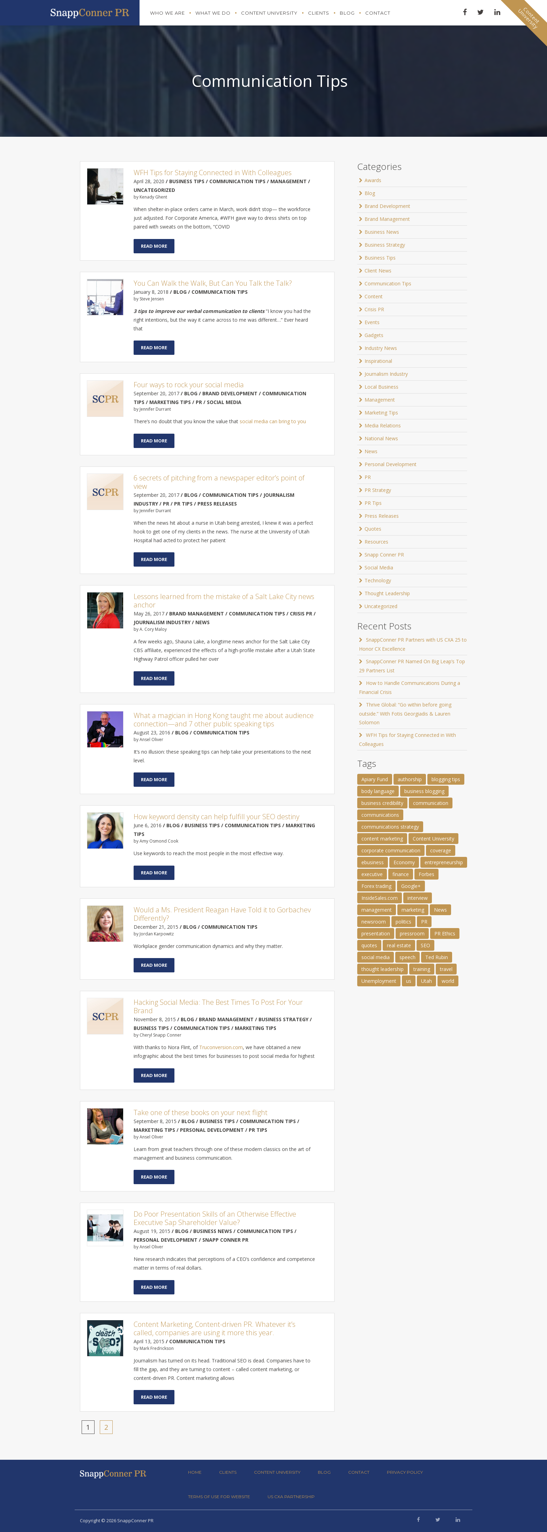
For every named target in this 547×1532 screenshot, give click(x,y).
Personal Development (391, 464)
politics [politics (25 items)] (403, 921)
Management (380, 399)
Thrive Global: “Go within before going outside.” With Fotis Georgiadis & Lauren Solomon (405, 713)
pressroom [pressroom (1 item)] (412, 933)
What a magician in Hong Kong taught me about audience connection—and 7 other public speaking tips (224, 719)
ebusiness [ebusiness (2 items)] (372, 862)
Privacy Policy (405, 1472)
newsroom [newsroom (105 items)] (373, 921)
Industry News (381, 348)
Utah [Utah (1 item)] (426, 981)
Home (195, 1472)
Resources (376, 541)
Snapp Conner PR (384, 554)
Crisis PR (374, 309)
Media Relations (383, 425)
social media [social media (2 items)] (375, 957)
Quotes (373, 528)
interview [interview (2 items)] (417, 898)
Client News (378, 270)
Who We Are (167, 13)
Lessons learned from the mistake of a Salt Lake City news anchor (224, 601)
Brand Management (387, 219)
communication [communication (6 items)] (430, 803)
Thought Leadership (387, 593)
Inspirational (378, 361)
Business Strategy (385, 244)
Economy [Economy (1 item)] (404, 862)
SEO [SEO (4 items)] (425, 945)
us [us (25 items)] (408, 981)
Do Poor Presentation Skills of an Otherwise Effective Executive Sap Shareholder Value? (215, 1218)
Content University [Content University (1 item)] (433, 838)
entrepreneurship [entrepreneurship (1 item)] (444, 862)
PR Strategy (378, 490)
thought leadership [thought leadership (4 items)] (382, 969)
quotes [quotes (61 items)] (369, 945)
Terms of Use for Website (219, 1496)
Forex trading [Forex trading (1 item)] (376, 886)
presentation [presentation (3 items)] (375, 933)
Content (374, 296)
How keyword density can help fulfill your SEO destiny (216, 816)
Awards (373, 180)
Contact (377, 13)
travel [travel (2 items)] (446, 969)
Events (372, 322)
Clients (318, 13)
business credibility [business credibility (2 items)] (382, 803)
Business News (382, 232)
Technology (378, 580)
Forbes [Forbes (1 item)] (426, 874)
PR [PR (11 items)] (424, 921)
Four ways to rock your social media (189, 384)
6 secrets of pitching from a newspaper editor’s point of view (219, 482)
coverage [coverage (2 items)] (440, 850)
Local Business (381, 386)
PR (368, 477)
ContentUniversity (529, 18)
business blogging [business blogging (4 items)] (424, 791)
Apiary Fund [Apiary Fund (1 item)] (374, 779)
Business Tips (380, 257)
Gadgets (374, 335)
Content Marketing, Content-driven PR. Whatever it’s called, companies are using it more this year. (214, 1328)
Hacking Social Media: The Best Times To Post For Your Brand (218, 1006)
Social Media (379, 567)
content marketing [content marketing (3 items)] (382, 838)
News (371, 451)
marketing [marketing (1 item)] (413, 909)
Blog (347, 13)
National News (381, 438)
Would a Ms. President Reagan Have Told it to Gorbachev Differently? (222, 914)
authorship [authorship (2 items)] (410, 779)
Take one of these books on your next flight (201, 1112)
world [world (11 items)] (448, 981)
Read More (154, 246)
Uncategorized (381, 606)
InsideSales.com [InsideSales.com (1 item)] (379, 898)
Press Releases (382, 516)
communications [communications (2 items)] (380, 815)
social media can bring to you (273, 421)
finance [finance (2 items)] (400, 874)
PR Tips (373, 503)
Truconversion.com (221, 1047)
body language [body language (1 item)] (378, 791)
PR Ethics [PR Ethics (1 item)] (444, 933)
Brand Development (387, 206)
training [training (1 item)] (421, 969)
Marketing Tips (381, 412)
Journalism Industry (386, 374)
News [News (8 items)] (440, 909)
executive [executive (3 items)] (372, 874)
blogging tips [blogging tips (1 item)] (446, 779)
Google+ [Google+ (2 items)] (411, 886)
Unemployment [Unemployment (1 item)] (378, 981)
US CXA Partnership (291, 1496)
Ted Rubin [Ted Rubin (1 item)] (436, 957)
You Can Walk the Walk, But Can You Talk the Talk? (213, 283)
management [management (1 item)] (376, 909)
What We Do (213, 13)
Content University (269, 13)
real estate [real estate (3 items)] (399, 945)
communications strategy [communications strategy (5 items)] (390, 826)
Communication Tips (388, 283)
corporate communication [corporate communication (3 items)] (390, 850)
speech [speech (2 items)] (407, 957)
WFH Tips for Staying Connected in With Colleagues (213, 172)
